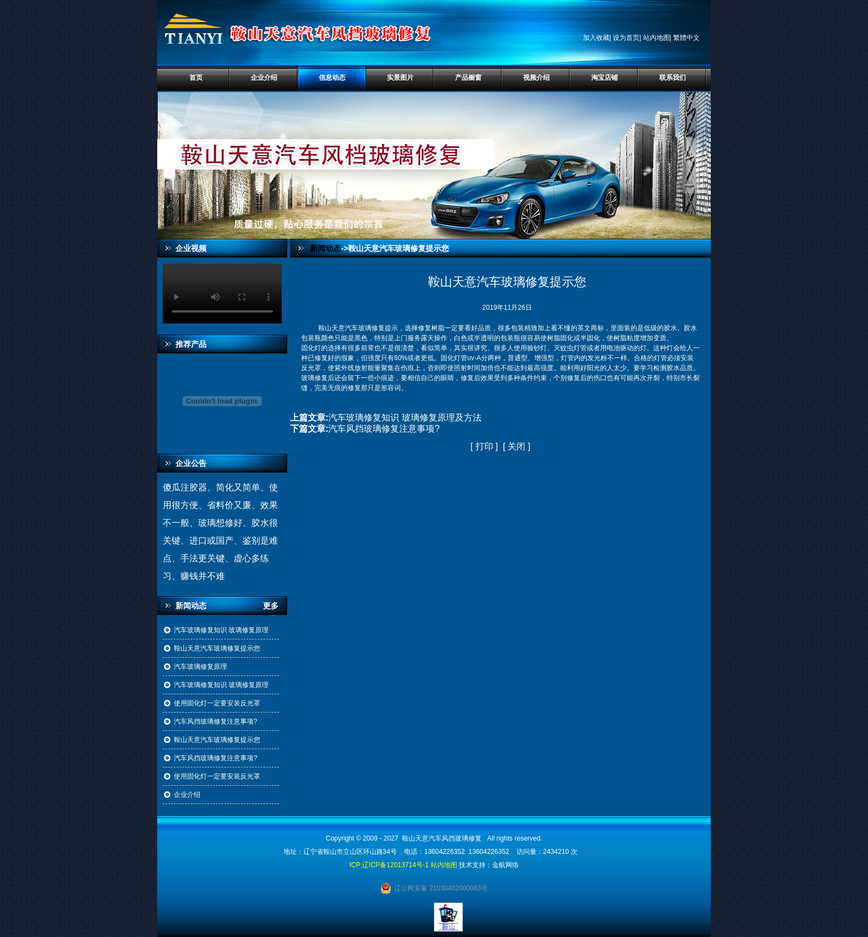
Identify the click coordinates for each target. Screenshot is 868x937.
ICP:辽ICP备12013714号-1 (388, 865)
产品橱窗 (468, 77)
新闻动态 (325, 248)
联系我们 (672, 77)
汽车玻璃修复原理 (200, 666)
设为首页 (626, 38)
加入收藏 (596, 38)
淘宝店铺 (604, 77)
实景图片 (400, 77)
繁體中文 (686, 38)
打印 (484, 446)
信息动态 (332, 77)
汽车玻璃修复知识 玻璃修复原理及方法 (404, 417)
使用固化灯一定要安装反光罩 (217, 703)
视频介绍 (536, 77)
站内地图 (656, 38)
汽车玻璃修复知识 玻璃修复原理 (221, 630)
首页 (196, 77)
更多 (275, 605)
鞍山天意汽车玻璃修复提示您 (217, 648)
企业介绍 (264, 77)
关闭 (516, 446)
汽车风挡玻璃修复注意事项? (215, 721)
